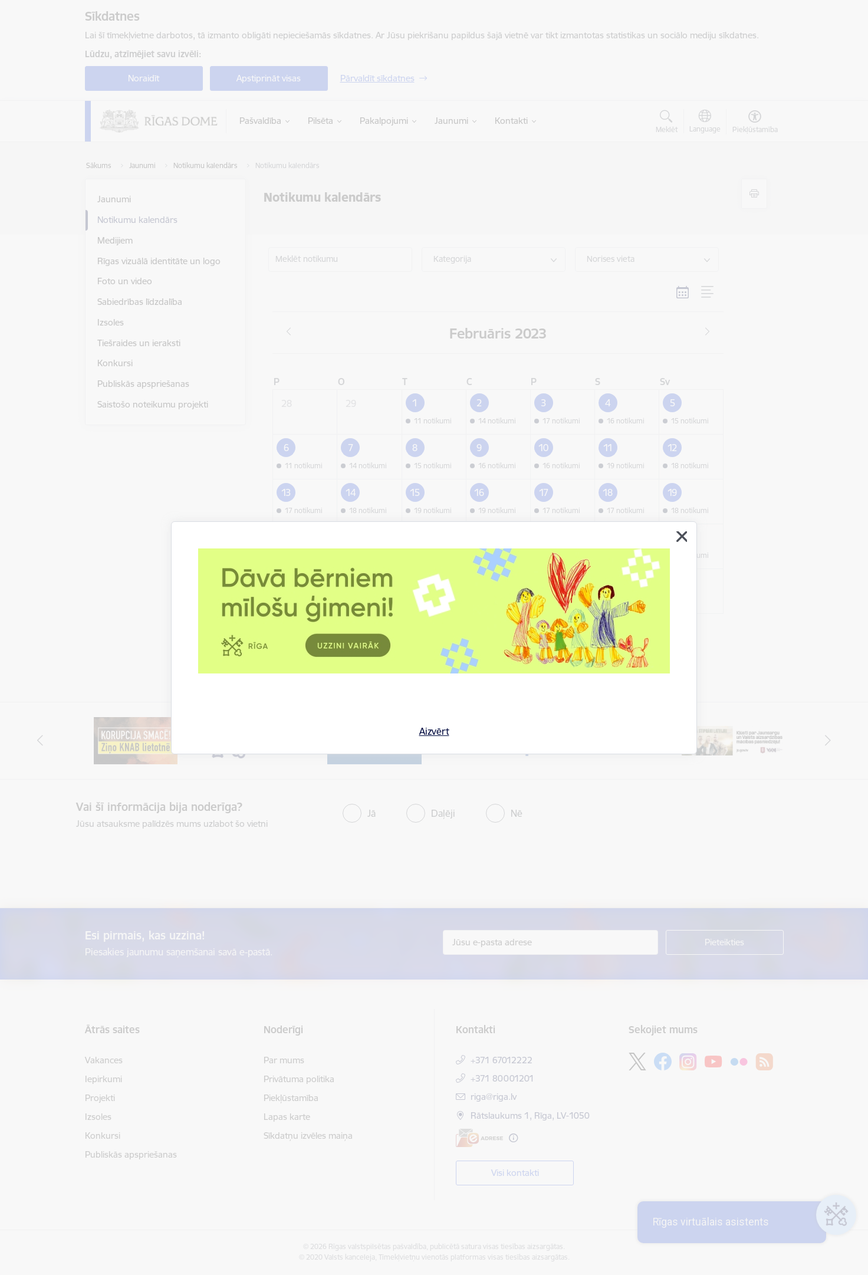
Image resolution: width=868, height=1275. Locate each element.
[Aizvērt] (681, 536)
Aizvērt (434, 731)
